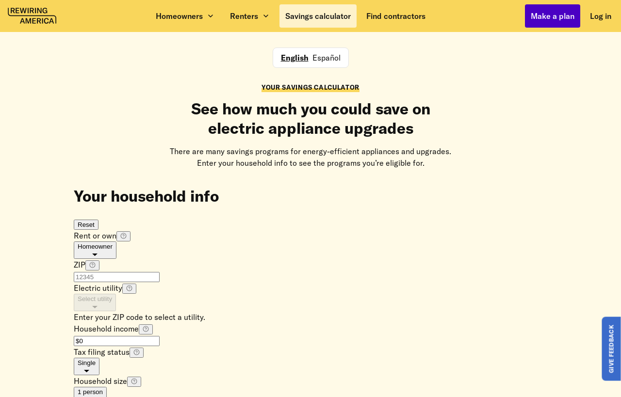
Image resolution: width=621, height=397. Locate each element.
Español (326, 58)
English (295, 58)
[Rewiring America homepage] (32, 16)
